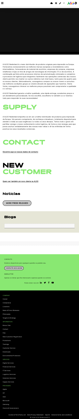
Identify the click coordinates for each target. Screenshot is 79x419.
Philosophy (6, 314)
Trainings (6, 344)
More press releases (17, 203)
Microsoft (6, 400)
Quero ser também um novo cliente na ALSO (20, 181)
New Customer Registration (12, 336)
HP (4, 393)
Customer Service (9, 348)
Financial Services (9, 367)
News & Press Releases (11, 310)
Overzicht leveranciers (11, 408)
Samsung (6, 404)
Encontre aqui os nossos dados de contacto (20, 152)
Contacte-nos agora (14, 268)
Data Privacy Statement (35, 415)
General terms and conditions (61, 415)
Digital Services (8, 363)
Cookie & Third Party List (17, 415)
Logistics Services (9, 374)
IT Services (7, 370)
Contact (5, 329)
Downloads (6, 352)
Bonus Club (7, 325)
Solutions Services (9, 378)
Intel (4, 397)
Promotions (7, 340)
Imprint (47, 415)
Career (5, 299)
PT (64, 3)
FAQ (4, 333)
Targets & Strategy (9, 318)
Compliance (7, 303)
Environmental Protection (11, 355)
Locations (6, 306)
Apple (5, 389)
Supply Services (8, 382)
